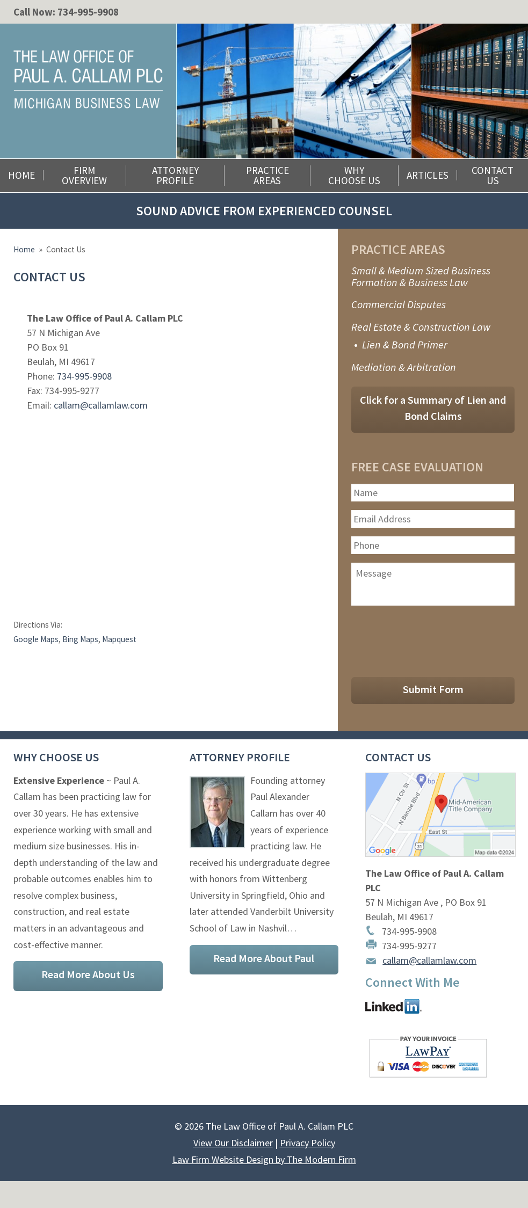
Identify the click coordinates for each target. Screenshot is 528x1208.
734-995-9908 (88, 11)
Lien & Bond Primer (404, 344)
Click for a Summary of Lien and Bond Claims (433, 408)
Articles (428, 175)
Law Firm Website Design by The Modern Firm (264, 1159)
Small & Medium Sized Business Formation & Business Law (420, 276)
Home (21, 175)
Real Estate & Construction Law (420, 326)
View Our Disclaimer (233, 1143)
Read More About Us (88, 974)
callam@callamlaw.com (101, 405)
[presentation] (433, 639)
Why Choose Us (354, 175)
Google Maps (36, 639)
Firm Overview (84, 175)
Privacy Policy (307, 1143)
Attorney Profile (175, 175)
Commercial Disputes (398, 304)
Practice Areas (267, 175)
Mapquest (119, 639)
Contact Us (492, 175)
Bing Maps (80, 639)
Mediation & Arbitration (403, 367)
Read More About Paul (263, 958)
